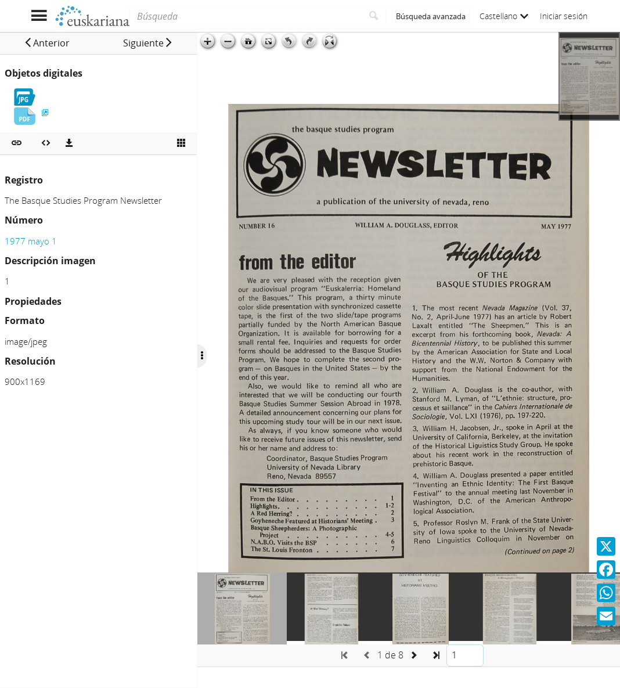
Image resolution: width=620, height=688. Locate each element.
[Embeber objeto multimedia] (45, 143)
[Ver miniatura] (181, 143)
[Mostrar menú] (39, 16)
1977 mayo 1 (31, 241)
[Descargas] (69, 143)
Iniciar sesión (563, 15)
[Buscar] (374, 16)
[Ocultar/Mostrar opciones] (202, 356)
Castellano (504, 15)
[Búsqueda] (245, 16)
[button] (46, 43)
